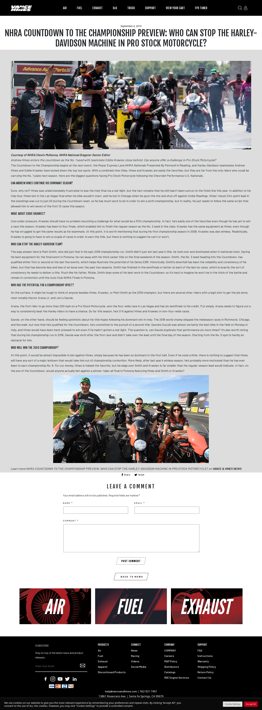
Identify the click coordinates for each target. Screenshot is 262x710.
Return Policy (206, 672)
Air (99, 650)
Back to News (132, 576)
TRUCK (131, 8)
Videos (135, 661)
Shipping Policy (207, 666)
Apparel (102, 666)
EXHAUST (97, 8)
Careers (169, 655)
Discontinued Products (112, 672)
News (134, 650)
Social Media (138, 666)
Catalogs (169, 672)
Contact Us (204, 677)
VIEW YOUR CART (175, 8)
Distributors (171, 666)
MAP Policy (170, 661)
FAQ (200, 650)
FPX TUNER (201, 8)
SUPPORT (150, 8)
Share (126, 474)
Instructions (205, 655)
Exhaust (103, 661)
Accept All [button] (251, 704)
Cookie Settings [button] (232, 704)
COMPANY (170, 650)
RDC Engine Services (176, 677)
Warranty (203, 661)
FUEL (79, 8)
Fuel (100, 655)
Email (139, 503)
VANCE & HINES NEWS (227, 468)
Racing (135, 655)
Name (68, 503)
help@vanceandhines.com (121, 691)
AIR (65, 8)
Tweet (139, 474)
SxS (115, 8)
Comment (71, 520)
